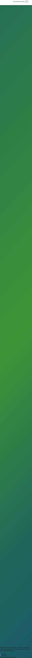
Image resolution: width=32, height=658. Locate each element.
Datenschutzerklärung (9, 650)
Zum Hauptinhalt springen (19, 1)
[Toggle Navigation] (26, 1)
